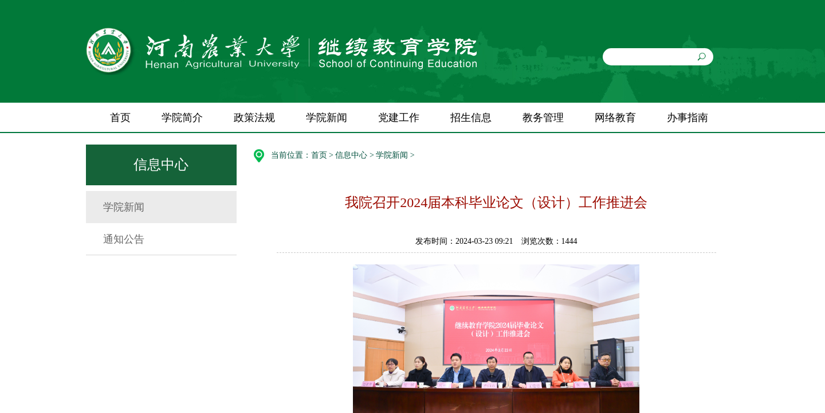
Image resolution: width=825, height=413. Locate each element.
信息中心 (351, 155)
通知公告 (123, 239)
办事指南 (687, 117)
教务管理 (543, 117)
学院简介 (182, 117)
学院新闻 (326, 117)
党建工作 (398, 117)
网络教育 (615, 117)
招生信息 (471, 117)
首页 (120, 117)
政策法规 (254, 117)
